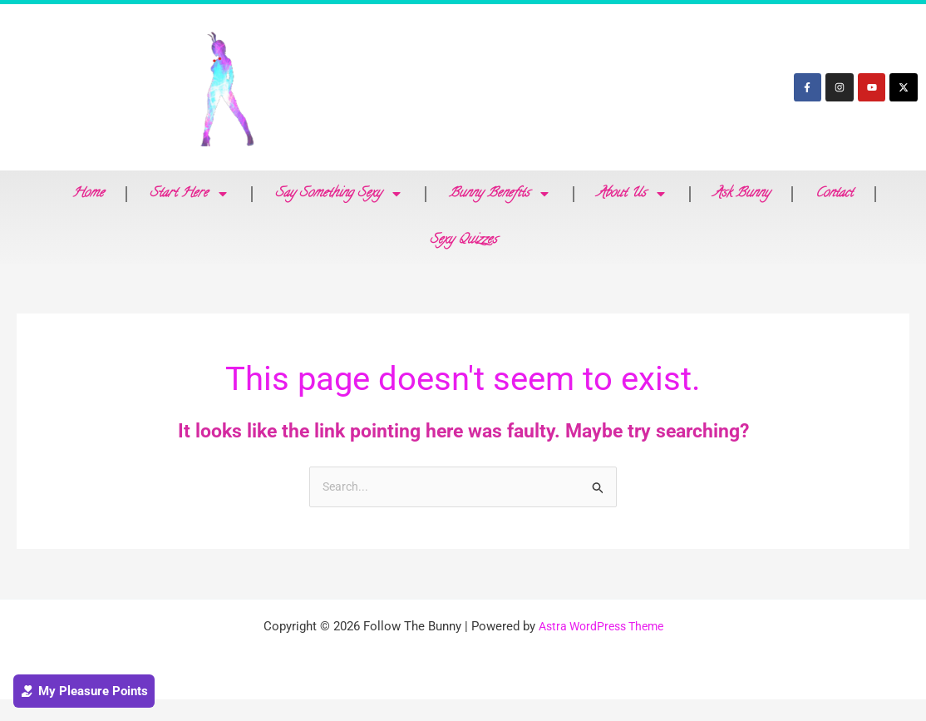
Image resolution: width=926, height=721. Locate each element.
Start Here (189, 194)
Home (88, 194)
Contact (834, 194)
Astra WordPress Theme (600, 627)
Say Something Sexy (339, 194)
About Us (632, 194)
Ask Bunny (741, 194)
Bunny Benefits (500, 194)
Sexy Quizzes (463, 240)
